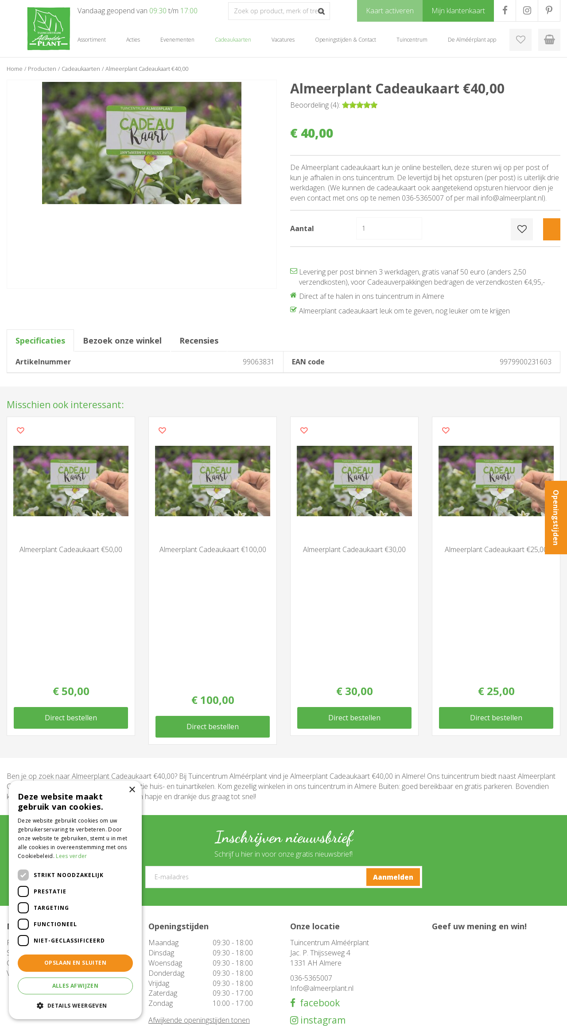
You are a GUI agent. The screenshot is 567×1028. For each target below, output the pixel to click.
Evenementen (167, 984)
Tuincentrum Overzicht (489, 1015)
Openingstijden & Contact (324, 949)
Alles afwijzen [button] (75, 985)
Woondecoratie (169, 966)
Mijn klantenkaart (312, 984)
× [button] (131, 790)
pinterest (319, 904)
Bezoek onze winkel (122, 340)
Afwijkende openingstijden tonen (199, 887)
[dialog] (75, 900)
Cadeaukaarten (168, 975)
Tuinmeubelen (167, 949)
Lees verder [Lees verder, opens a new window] (71, 856)
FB (505, 10)
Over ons (302, 958)
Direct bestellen (71, 594)
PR (549, 10)
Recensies (198, 340)
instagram (322, 887)
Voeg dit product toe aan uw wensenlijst (20, 430)
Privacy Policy (542, 1015)
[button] (75, 1005)
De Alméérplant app (316, 966)
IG (527, 10)
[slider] (359, 104)
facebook (317, 870)
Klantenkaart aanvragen (321, 975)
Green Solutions (432, 1015)
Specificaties (40, 340)
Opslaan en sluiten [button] (75, 962)
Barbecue (161, 958)
